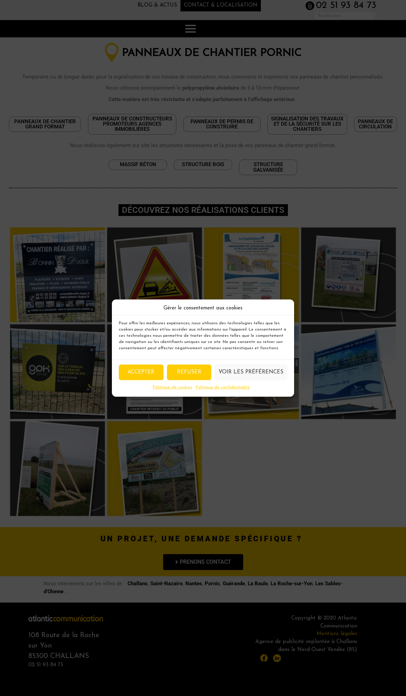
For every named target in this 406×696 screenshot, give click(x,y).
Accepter (141, 372)
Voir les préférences (251, 372)
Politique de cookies (172, 387)
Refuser (189, 372)
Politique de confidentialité (223, 387)
